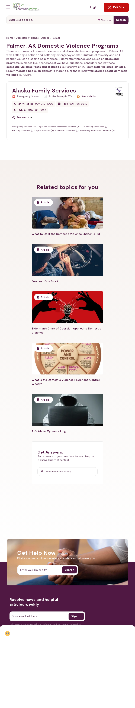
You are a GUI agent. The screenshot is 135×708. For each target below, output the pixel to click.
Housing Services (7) (22, 130)
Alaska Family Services (44, 90)
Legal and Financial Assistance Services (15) (59, 126)
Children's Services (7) (66, 130)
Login (93, 7)
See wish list (88, 96)
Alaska (45, 37)
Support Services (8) (44, 130)
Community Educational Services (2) (96, 130)
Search (121, 20)
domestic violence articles (106, 67)
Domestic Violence (27, 37)
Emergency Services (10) (24, 126)
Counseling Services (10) (94, 126)
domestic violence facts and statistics (33, 67)
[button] (22, 117)
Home (9, 37)
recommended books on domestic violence (37, 71)
